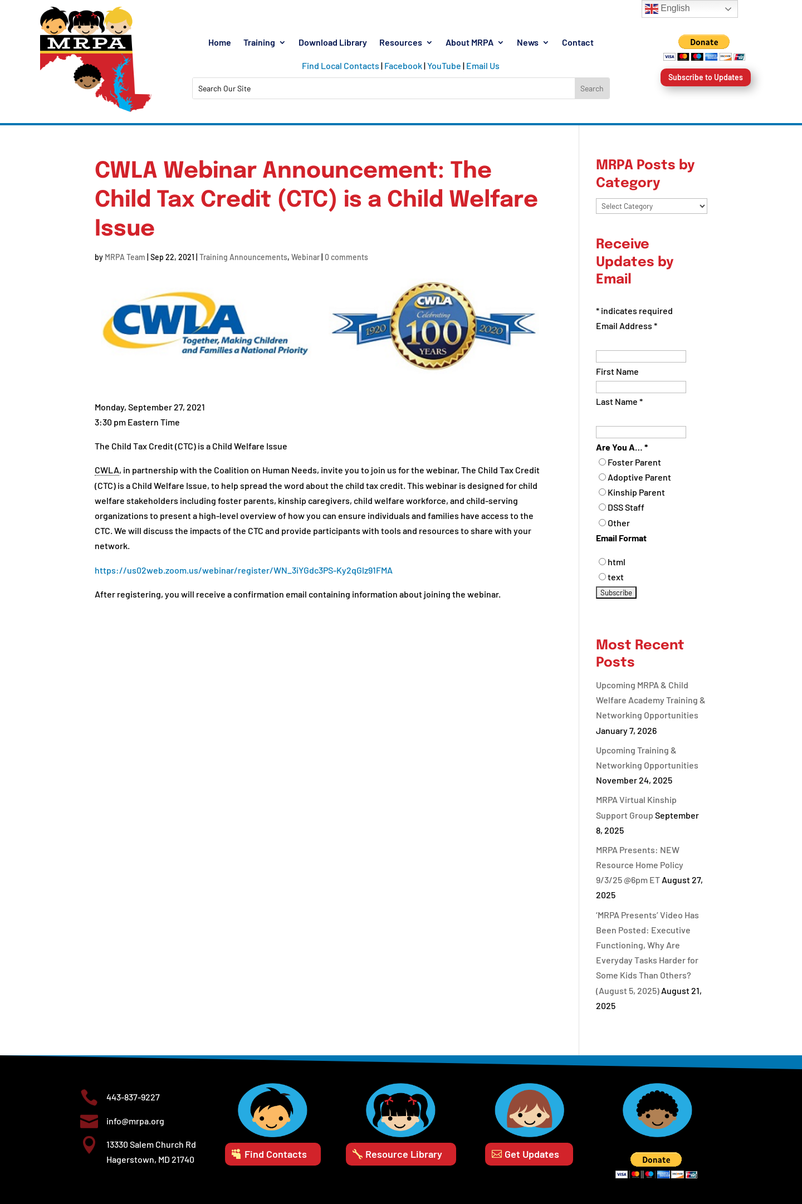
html (616, 561)
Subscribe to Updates (705, 77)
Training (259, 42)
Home (219, 42)
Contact (578, 42)
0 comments (346, 257)
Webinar (305, 257)
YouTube (444, 65)
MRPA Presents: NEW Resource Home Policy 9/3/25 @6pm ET (639, 864)
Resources (400, 42)
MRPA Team (125, 257)
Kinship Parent (636, 492)
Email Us (483, 65)
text (616, 576)
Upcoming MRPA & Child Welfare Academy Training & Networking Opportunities (651, 699)
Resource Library (403, 1154)
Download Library (333, 42)
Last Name (619, 401)
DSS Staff (626, 507)
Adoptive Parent (639, 477)
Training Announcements (243, 257)
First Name (617, 371)
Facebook (403, 65)
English (667, 9)
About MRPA (469, 42)
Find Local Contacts (340, 65)
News (528, 42)
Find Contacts (275, 1154)
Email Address (626, 325)
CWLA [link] (107, 469)
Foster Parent (634, 462)
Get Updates (532, 1154)
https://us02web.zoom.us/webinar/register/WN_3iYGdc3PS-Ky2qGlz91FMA (244, 570)
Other (619, 522)
